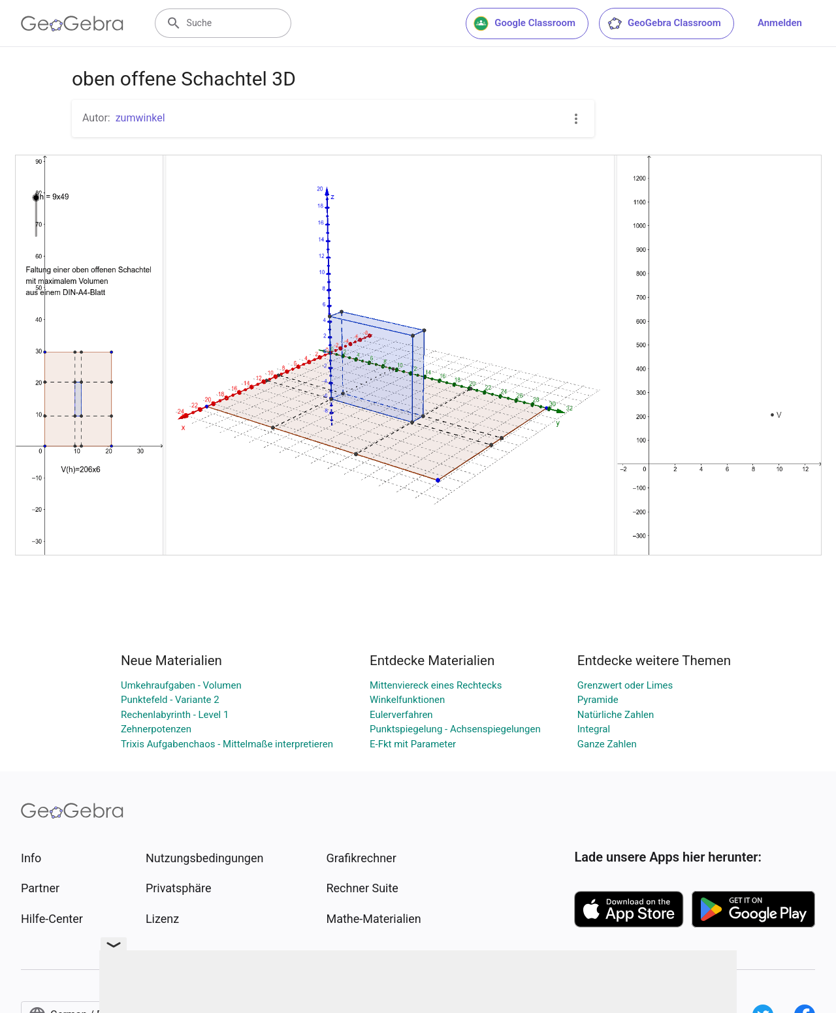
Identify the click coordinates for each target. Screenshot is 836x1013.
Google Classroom (524, 23)
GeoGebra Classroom (664, 23)
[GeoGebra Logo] (72, 23)
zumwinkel (140, 118)
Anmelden (780, 23)
